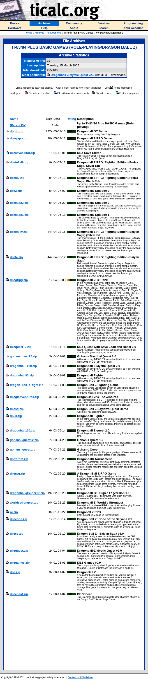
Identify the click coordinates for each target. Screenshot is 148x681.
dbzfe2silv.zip (19, 162)
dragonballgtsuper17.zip (27, 493)
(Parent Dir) (18, 125)
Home (29, 33)
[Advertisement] (74, 106)
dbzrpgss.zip (19, 138)
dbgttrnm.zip (19, 459)
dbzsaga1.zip (19, 214)
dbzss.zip (16, 533)
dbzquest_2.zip (21, 347)
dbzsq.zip (17, 409)
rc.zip (14, 512)
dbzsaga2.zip (19, 202)
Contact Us (74, 677)
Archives (39, 33)
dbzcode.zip (18, 519)
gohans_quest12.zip (24, 440)
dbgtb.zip (16, 131)
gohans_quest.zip (22, 449)
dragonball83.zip (22, 375)
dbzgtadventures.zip (24, 397)
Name (14, 119)
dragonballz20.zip (22, 430)
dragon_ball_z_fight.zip (26, 385)
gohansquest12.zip (23, 356)
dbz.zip (15, 572)
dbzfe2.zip (17, 177)
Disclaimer (87, 677)
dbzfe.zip (16, 257)
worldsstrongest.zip (24, 502)
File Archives (54, 33)
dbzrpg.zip (17, 473)
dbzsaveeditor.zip (22, 153)
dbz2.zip (16, 190)
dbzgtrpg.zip (19, 280)
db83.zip (16, 416)
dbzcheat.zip (19, 594)
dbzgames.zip (20, 562)
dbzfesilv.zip (19, 231)
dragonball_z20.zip (23, 366)
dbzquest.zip (19, 550)
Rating (71, 119)
